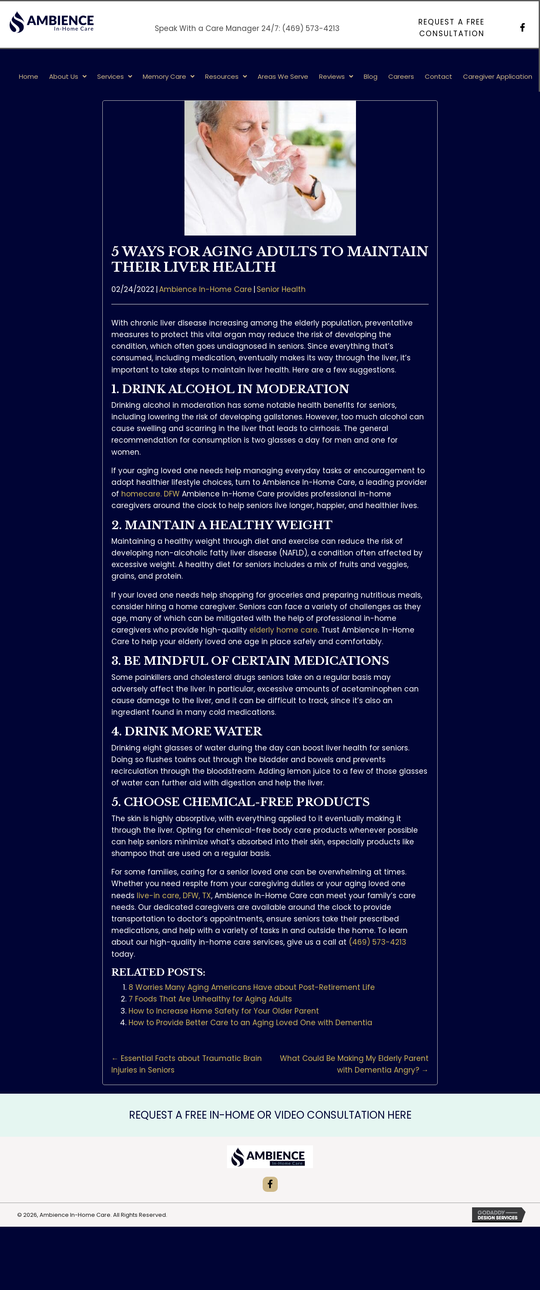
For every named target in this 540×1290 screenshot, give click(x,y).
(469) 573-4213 (311, 28)
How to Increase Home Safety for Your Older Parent (224, 1011)
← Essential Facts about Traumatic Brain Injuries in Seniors (186, 1064)
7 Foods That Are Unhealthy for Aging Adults (210, 999)
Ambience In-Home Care (205, 289)
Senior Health (281, 289)
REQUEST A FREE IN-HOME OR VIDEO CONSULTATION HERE (270, 1115)
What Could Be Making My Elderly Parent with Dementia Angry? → (354, 1064)
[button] (419, 28)
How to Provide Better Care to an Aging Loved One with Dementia (250, 1022)
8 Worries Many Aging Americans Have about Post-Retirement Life (252, 987)
